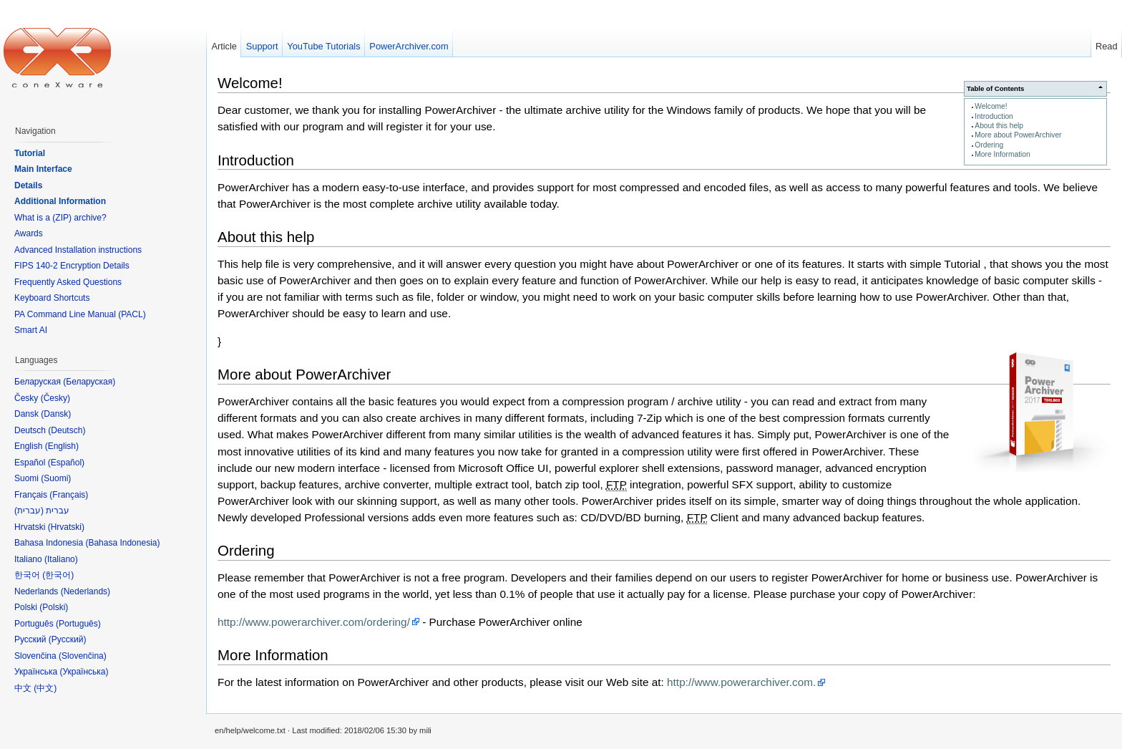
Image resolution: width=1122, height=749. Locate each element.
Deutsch (66, 430)
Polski (53, 607)
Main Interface (43, 169)
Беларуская (89, 382)
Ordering (989, 145)
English (62, 446)
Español (66, 463)
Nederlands (85, 591)
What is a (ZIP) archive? (60, 218)
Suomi (56, 478)
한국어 (58, 575)
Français (68, 495)
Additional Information (60, 201)
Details (28, 185)
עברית (29, 511)
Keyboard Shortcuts (51, 298)
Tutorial (29, 153)
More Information (1002, 154)
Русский (68, 639)
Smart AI (30, 330)
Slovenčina (83, 656)
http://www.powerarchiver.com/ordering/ (314, 622)
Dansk (56, 414)
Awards (28, 233)
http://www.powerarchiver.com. (741, 682)
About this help (999, 126)
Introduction (994, 116)
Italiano (61, 559)
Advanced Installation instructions (78, 250)
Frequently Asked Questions (68, 282)
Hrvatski (66, 527)
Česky (55, 398)
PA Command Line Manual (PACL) (80, 314)
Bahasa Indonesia (122, 543)
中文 (45, 688)
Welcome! (991, 106)
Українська (83, 672)
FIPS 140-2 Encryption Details (72, 266)
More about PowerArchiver (1018, 135)
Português (78, 624)
